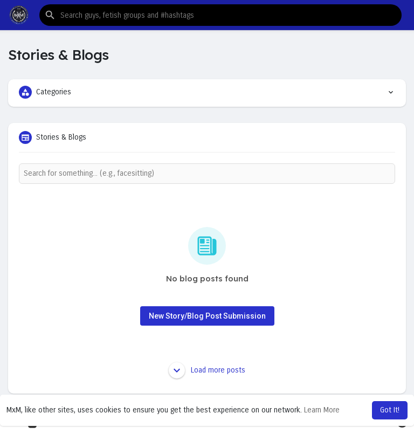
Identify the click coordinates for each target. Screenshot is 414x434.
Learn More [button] (322, 410)
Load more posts (207, 370)
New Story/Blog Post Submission (207, 316)
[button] (220, 15)
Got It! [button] (389, 410)
